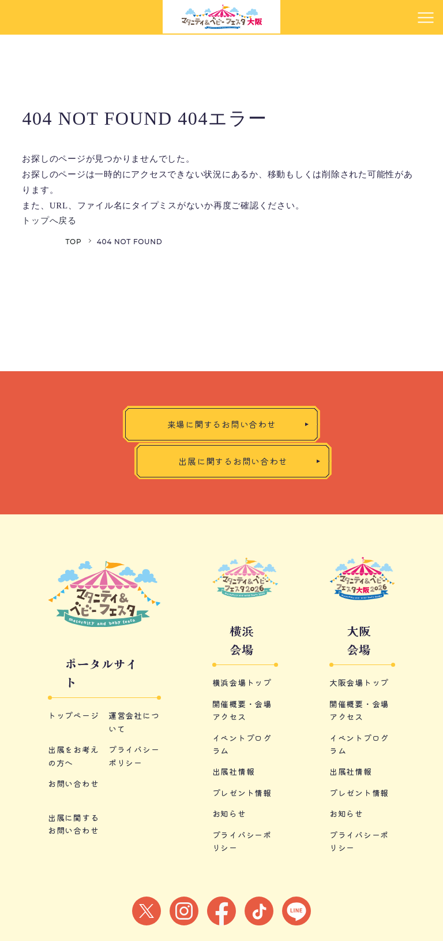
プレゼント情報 (242, 792)
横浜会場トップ (242, 682)
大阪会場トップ (359, 682)
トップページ (73, 715)
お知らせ (229, 813)
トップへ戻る (49, 220)
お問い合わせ (73, 783)
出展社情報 (233, 771)
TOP (73, 241)
